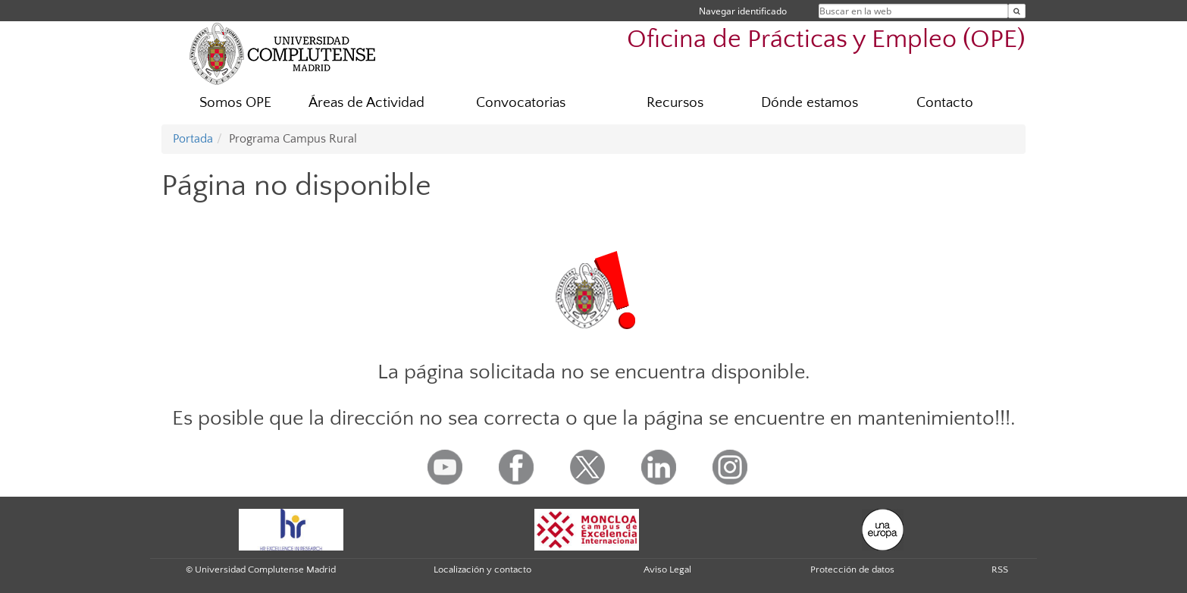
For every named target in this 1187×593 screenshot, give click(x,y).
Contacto (944, 103)
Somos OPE (235, 103)
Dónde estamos (809, 103)
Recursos (675, 103)
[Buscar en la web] (1017, 11)
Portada (193, 139)
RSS (999, 569)
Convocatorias (520, 103)
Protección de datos (852, 569)
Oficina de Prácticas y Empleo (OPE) (826, 40)
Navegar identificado (743, 11)
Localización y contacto (482, 569)
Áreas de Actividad (366, 103)
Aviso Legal (667, 569)
